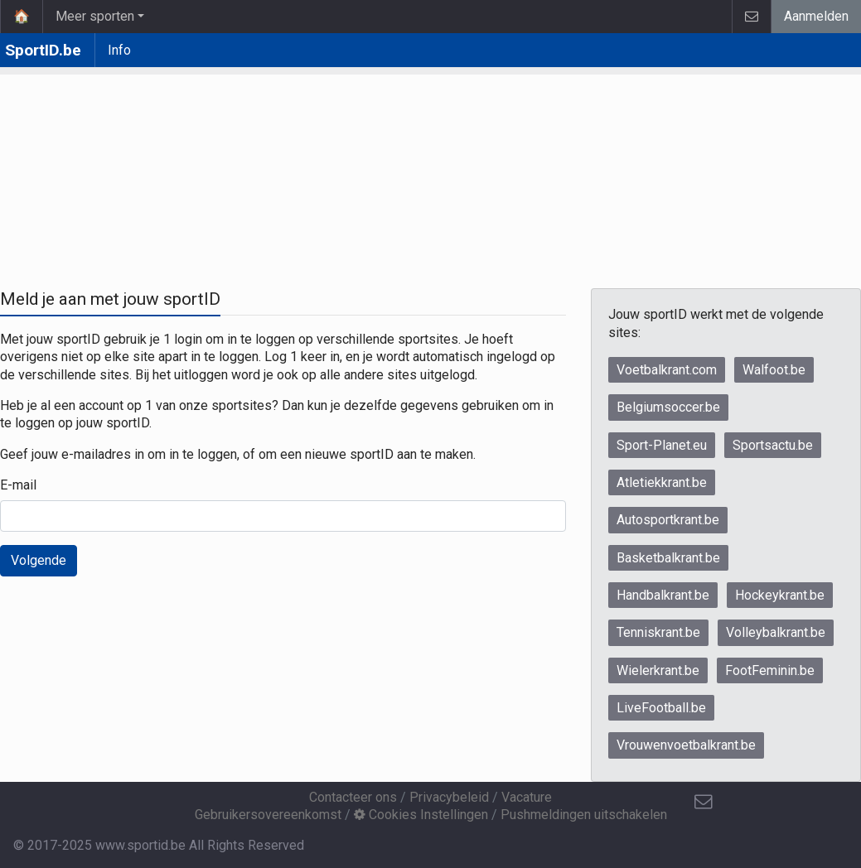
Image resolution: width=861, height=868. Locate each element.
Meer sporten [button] (95, 16)
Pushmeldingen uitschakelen (584, 814)
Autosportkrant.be (668, 520)
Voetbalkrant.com (667, 370)
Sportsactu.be (773, 445)
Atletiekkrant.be (662, 482)
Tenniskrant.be (658, 632)
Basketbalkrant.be (668, 558)
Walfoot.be (773, 370)
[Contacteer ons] (703, 801)
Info (119, 50)
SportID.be (43, 50)
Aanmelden (816, 16)
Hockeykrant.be (780, 595)
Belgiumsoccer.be (668, 407)
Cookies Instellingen (421, 814)
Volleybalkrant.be (775, 632)
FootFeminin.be (770, 670)
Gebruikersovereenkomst (268, 814)
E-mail (18, 485)
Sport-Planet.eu (662, 445)
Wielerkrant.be (658, 670)
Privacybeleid (449, 797)
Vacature (526, 797)
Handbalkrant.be (663, 595)
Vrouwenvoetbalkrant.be (686, 745)
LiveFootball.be (661, 708)
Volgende (38, 560)
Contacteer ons (353, 797)
